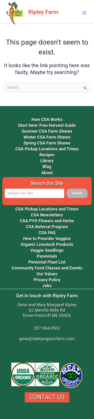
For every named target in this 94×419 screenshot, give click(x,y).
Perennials (47, 256)
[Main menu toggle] (84, 13)
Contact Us (47, 397)
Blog (47, 166)
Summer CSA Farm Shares (47, 131)
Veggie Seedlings (47, 250)
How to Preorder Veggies (47, 238)
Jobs (47, 285)
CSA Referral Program (47, 226)
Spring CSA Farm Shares (47, 143)
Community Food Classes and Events (47, 268)
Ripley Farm (43, 12)
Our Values (47, 273)
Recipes (47, 154)
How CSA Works (46, 119)
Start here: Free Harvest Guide (47, 125)
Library (47, 160)
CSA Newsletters (47, 214)
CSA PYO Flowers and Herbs (47, 220)
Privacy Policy (47, 279)
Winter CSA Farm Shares (47, 137)
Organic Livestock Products (47, 244)
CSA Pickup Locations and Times (47, 148)
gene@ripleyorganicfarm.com (47, 338)
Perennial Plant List (47, 262)
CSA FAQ (47, 232)
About (47, 172)
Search (77, 193)
